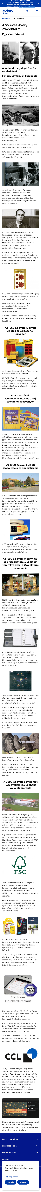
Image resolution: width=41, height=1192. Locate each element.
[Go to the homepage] (8, 12)
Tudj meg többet (11, 1177)
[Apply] (27, 11)
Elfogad (23, 1182)
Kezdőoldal (6, 18)
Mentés (11, 1182)
